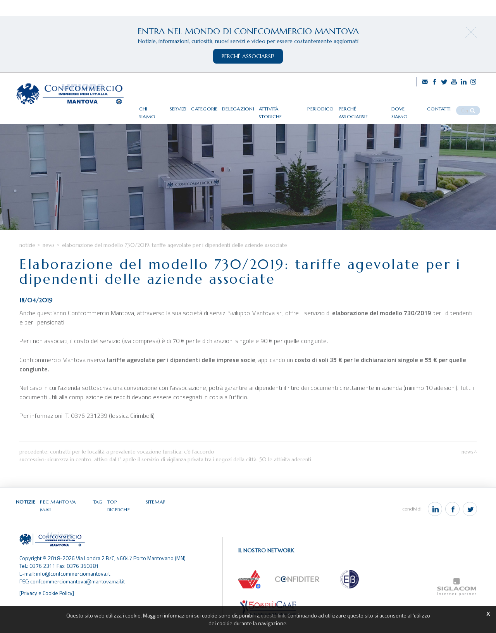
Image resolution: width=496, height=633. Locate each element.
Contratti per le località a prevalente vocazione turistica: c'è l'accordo (132, 469)
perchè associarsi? (248, 56)
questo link (273, 615)
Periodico (332, 106)
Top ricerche (124, 519)
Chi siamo (165, 106)
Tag (98, 519)
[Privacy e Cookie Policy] (47, 603)
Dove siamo (414, 106)
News (49, 262)
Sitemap (155, 519)
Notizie (27, 262)
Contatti (446, 106)
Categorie (218, 106)
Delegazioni (251, 106)
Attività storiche (293, 106)
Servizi (191, 106)
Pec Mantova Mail (65, 519)
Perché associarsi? (372, 106)
